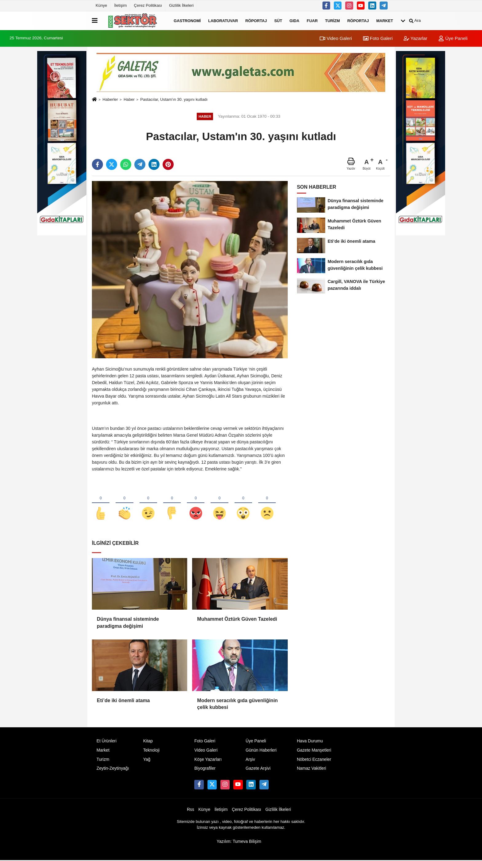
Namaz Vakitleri (311, 769)
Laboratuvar (223, 20)
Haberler (110, 99)
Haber (129, 99)
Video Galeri (336, 38)
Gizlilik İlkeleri (181, 5)
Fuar (312, 20)
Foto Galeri (378, 38)
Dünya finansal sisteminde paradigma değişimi (128, 623)
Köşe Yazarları (208, 759)
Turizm (332, 20)
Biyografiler (204, 769)
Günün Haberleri (261, 750)
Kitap (148, 741)
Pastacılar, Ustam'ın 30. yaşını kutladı (173, 99)
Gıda (294, 20)
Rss (190, 810)
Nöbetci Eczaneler (314, 759)
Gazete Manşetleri (314, 750)
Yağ (146, 759)
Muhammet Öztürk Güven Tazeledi (237, 619)
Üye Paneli (453, 38)
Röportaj (256, 20)
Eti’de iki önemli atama (123, 700)
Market (384, 20)
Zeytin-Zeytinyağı (113, 769)
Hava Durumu (310, 741)
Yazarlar (415, 38)
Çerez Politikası (148, 5)
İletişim (120, 5)
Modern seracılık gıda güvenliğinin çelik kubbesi (237, 704)
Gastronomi (187, 20)
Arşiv (250, 759)
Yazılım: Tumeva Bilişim (239, 842)
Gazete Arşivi (258, 769)
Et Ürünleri (107, 741)
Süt (278, 20)
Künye (101, 5)
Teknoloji (151, 750)
